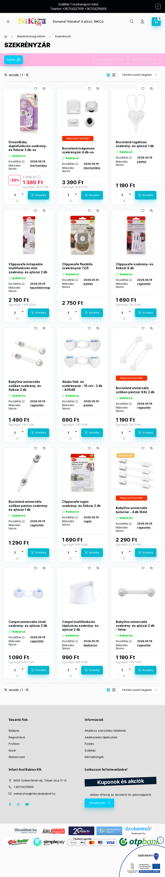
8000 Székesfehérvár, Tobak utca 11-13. (40, 780)
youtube (27, 804)
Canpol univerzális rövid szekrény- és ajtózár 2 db (28, 623)
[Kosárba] (38, 195)
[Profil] (142, 21)
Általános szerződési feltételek (105, 730)
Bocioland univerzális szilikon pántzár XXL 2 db (135, 390)
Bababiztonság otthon (31, 36)
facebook (10, 804)
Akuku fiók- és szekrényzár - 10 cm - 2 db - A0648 (82, 385)
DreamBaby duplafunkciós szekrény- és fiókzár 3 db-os (28, 146)
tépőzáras (90, 645)
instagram (18, 804)
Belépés (14, 730)
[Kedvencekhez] (35, 88)
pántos (141, 161)
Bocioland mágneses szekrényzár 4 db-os (78, 150)
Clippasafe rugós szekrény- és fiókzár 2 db (81, 503)
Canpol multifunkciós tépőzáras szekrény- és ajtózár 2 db (80, 625)
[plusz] (22, 194)
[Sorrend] (139, 75)
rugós (88, 521)
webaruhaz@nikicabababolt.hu (34, 793)
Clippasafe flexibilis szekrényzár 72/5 (77, 266)
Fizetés (89, 743)
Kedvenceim (17, 757)
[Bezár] (158, 6)
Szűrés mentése (108, 59)
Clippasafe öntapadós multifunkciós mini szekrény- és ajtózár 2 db (28, 268)
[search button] (131, 21)
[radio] (114, 75)
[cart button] (156, 21)
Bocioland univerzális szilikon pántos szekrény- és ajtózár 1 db (28, 505)
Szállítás (90, 750)
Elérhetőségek (94, 757)
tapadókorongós (41, 287)
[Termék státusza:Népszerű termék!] (77, 138)
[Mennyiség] (15, 195)
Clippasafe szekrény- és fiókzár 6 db (134, 266)
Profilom (14, 743)
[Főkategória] (5, 36)
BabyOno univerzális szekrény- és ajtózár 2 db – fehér (135, 625)
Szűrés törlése (142, 59)
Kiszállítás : (17, 161)
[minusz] (22, 196)
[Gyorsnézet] (44, 88)
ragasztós (144, 283)
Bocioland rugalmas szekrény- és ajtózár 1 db (135, 144)
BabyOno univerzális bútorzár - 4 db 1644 (131, 510)
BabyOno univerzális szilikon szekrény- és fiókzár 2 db (25, 385)
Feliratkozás (97, 803)
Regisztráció (17, 737)
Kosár (12, 750)
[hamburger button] (8, 22)
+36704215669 (24, 787)
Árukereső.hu (138, 833)
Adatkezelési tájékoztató (101, 737)
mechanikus (38, 165)
